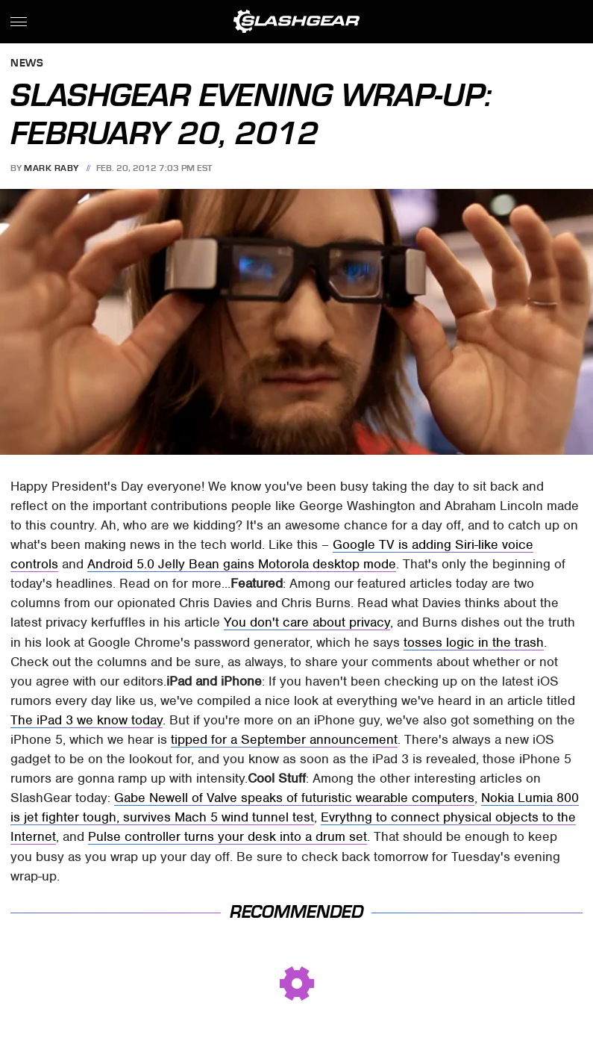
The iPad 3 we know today (86, 720)
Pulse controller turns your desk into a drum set (227, 836)
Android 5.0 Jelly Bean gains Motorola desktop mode (241, 564)
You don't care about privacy (307, 622)
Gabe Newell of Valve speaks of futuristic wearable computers (294, 797)
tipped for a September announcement (284, 739)
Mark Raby (51, 168)
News (26, 64)
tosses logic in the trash (474, 642)
